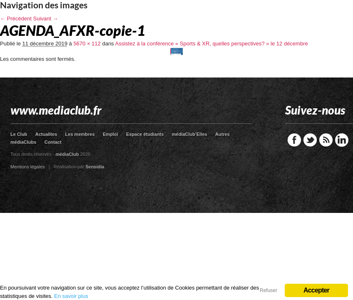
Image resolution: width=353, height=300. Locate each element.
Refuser (268, 290)
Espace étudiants (145, 134)
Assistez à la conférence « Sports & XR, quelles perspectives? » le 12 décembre (211, 43)
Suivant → (45, 18)
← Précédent (16, 18)
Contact (53, 142)
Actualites (46, 134)
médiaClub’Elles (189, 134)
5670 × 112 (86, 43)
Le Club (18, 134)
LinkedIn (341, 140)
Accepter (316, 290)
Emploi (110, 134)
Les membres (80, 134)
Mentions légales (27, 166)
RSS (326, 140)
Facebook (294, 140)
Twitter (310, 140)
